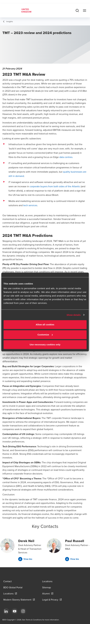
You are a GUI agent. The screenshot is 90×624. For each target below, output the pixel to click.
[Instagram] (23, 611)
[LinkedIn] (6, 611)
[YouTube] (14, 611)
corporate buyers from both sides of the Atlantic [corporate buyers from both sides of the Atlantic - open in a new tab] (55, 186)
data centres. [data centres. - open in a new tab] (66, 157)
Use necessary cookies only (45, 344)
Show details (74, 315)
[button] (25, 559)
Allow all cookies (45, 324)
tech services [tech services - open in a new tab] (30, 205)
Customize (45, 334)
